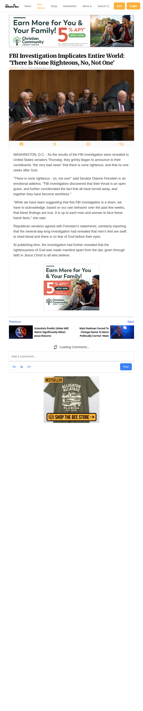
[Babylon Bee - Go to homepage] (11, 6)
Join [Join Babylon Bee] (119, 6)
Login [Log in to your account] (133, 6)
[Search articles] (103, 6)
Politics (14, 68)
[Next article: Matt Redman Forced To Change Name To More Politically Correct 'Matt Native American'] (103, 321)
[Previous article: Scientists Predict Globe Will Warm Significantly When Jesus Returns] (39, 321)
